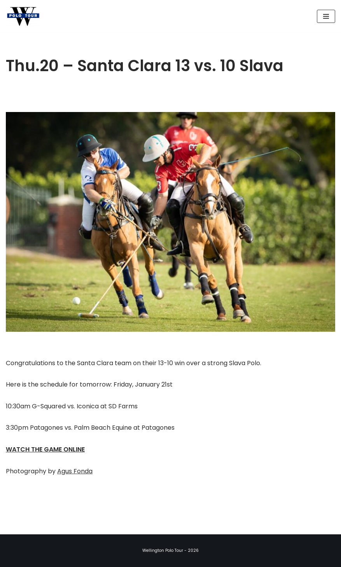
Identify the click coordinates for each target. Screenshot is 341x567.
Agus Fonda (75, 471)
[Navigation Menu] (326, 16)
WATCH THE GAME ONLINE (45, 449)
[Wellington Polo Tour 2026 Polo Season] (25, 16)
